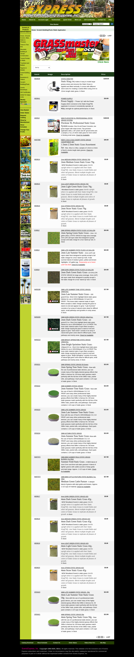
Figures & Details (23, 69)
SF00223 (37, 410)
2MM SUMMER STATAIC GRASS (72, 386)
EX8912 (37, 230)
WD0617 (37, 496)
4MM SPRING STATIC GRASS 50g (72, 614)
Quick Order (67, 20)
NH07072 (37, 457)
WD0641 (37, 98)
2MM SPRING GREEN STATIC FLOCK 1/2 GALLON (78, 230)
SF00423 (37, 592)
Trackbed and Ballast (24, 64)
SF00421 (37, 614)
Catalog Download (27, 642)
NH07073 (37, 477)
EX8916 (37, 270)
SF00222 (37, 386)
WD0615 (37, 184)
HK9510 (37, 118)
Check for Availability (83, 135)
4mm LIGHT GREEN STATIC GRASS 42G (75, 543)
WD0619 (37, 543)
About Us (32, 20)
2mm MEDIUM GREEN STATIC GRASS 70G (75, 159)
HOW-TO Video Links (25, 96)
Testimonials (55, 20)
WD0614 (37, 159)
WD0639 (37, 79)
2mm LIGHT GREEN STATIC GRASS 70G (75, 184)
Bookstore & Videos (24, 78)
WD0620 (37, 568)
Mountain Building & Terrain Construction (24, 52)
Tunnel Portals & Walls (25, 59)
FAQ (110, 20)
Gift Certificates (89, 20)
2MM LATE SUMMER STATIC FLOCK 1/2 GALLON (77, 250)
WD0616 (37, 206)
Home (24, 20)
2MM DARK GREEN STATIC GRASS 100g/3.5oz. (77, 317)
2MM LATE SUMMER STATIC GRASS (73, 410)
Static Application (59, 30)
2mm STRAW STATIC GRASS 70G (72, 206)
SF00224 (37, 433)
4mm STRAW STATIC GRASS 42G (72, 568)
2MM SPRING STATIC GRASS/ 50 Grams (74, 364)
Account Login (43, 20)
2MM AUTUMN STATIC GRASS (71, 433)
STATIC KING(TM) (67, 79)
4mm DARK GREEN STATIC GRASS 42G (74, 496)
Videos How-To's (89, 642)
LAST (109, 36)
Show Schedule (42, 642)
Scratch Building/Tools (24, 83)
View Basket (54, 24)
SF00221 (37, 364)
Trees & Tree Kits (24, 46)
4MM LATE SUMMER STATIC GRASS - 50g (75, 592)
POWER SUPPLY (67, 98)
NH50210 (37, 340)
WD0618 (37, 519)
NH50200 (37, 317)
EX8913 (37, 250)
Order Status (73, 642)
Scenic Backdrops (23, 89)
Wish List (78, 20)
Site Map (103, 642)
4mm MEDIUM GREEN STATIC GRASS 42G (75, 519)
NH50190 (37, 289)
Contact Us (102, 20)
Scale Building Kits (25, 74)
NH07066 (37, 140)
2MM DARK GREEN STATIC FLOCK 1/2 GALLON (77, 270)
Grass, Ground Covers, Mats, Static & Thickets (25, 39)
